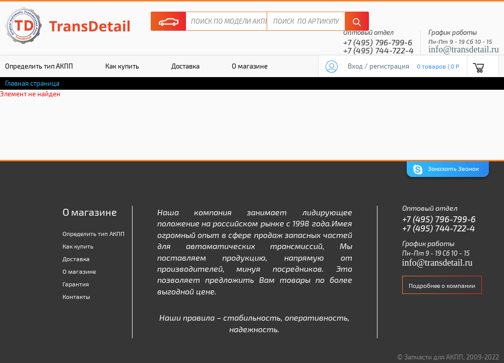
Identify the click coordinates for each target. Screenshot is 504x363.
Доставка (185, 66)
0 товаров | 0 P (438, 66)
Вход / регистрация (378, 66)
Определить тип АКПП (93, 233)
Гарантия (75, 283)
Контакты (76, 296)
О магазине (250, 66)
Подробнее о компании (442, 285)
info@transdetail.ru (463, 49)
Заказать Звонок (446, 169)
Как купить (122, 66)
